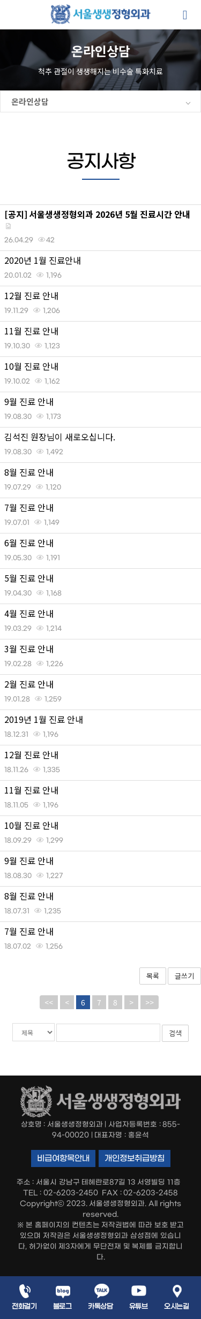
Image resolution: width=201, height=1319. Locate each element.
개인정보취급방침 (135, 1158)
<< (48, 1002)
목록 (152, 976)
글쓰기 (184, 976)
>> (149, 1002)
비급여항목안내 (63, 1158)
